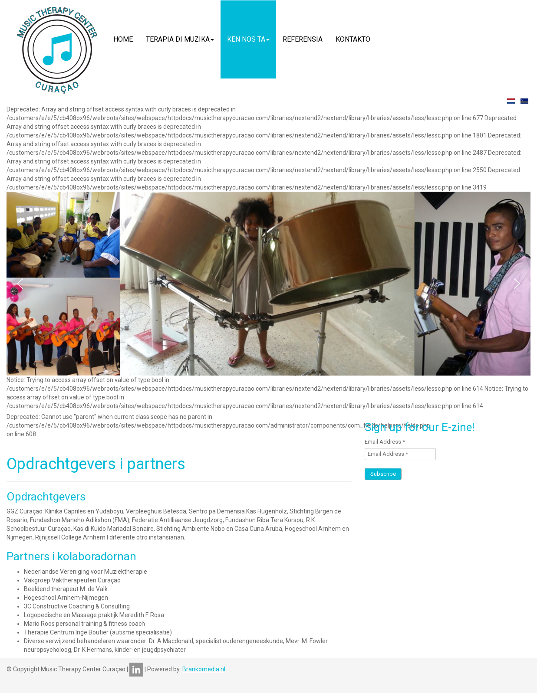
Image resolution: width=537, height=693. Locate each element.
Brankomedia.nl (203, 669)
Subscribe (383, 474)
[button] (20, 284)
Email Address (385, 441)
